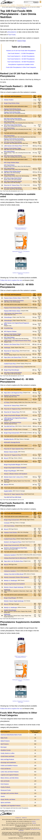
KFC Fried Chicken (9, 121)
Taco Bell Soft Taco (9, 426)
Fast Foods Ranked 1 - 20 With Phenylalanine (21, 53)
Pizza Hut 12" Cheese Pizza (11, 185)
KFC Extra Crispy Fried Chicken (13, 118)
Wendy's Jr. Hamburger (10, 580)
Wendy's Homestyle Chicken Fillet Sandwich (16, 577)
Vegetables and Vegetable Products (10, 805)
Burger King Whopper (10, 470)
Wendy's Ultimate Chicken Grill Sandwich (15, 473)
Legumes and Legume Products (9, 774)
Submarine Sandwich (10, 555)
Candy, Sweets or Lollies (7, 753)
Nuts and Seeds (5, 781)
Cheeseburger (8, 317)
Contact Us (18, 817)
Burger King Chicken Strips (11, 103)
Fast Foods (12, 34)
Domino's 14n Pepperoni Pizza (12, 422)
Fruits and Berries (6, 768)
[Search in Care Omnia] (29, 2)
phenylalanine (11, 32)
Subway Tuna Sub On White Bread (13, 574)
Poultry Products (5, 787)
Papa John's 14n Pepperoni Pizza (13, 392)
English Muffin (8, 429)
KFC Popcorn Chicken (10, 331)
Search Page (21, 41)
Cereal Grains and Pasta (7, 756)
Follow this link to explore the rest (11, 280)
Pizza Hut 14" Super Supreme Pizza (14, 448)
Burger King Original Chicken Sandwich (15, 467)
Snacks (3, 796)
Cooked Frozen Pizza (10, 363)
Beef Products (5, 744)
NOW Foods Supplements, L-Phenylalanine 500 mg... (21, 228)
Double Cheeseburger (10, 610)
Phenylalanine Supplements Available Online (21, 64)
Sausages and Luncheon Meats (9, 793)
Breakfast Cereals (6, 750)
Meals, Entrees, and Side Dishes (10, 778)
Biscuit (6, 458)
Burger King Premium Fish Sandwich (14, 584)
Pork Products (5, 784)
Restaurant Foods (6, 790)
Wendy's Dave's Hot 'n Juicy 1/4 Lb (14, 477)
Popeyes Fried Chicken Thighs (12, 148)
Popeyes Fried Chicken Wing (12, 112)
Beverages (4, 747)
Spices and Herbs (6, 802)
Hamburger (7, 347)
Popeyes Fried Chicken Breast (12, 109)
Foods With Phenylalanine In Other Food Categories (21, 67)
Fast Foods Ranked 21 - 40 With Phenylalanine (21, 56)
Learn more (23, 8)
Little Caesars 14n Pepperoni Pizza (13, 366)
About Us (24, 817)
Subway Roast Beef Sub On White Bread (15, 558)
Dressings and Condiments (8, 762)
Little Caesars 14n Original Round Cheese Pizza (17, 340)
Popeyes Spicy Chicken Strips (12, 298)
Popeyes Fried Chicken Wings (12, 307)
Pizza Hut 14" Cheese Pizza (11, 405)
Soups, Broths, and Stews (8, 799)
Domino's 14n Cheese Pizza (12, 344)
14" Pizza (6, 353)
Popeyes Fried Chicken (10, 532)
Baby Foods (4, 738)
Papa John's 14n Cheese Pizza (12, 357)
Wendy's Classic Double (11, 452)
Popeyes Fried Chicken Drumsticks (14, 139)
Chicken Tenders (8, 99)
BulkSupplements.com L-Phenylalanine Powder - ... (21, 252)
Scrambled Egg (8, 328)
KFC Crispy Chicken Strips (11, 162)
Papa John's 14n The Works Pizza (13, 561)
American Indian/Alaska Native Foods (11, 734)
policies (37, 819)
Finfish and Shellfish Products (9, 765)
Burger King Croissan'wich (11, 432)
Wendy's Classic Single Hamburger (14, 587)
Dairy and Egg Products (7, 759)
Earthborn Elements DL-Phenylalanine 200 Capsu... (21, 273)
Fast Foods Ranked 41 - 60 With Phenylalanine (21, 59)
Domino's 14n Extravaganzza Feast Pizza (15, 548)
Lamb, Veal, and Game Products (10, 771)
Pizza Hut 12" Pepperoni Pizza (12, 408)
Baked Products (5, 741)
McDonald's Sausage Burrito (12, 442)
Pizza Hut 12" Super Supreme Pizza (14, 494)
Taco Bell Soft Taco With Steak (12, 497)
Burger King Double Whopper (12, 415)
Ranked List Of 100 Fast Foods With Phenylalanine (21, 50)
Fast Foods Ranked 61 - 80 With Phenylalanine (21, 61)
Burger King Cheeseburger (11, 370)
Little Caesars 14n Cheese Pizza (13, 146)
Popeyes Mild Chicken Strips (12, 310)
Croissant (7, 523)
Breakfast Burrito (9, 439)
